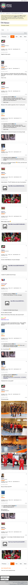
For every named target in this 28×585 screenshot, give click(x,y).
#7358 (26, 257)
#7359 (26, 291)
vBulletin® (22, 583)
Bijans (2, 65)
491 (12, 36)
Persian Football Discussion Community (17, 13)
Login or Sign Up (24, 0)
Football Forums (8, 13)
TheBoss (3, 44)
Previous (4, 36)
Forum (4, 13)
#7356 (26, 180)
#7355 (26, 155)
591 (17, 36)
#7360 (26, 341)
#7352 (26, 71)
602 (21, 36)
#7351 (26, 52)
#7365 (26, 535)
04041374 (3, 172)
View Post (16, 157)
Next (25, 36)
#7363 (26, 484)
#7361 (26, 372)
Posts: (9, 49)
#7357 (26, 219)
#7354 (26, 121)
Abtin (2, 148)
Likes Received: (15, 49)
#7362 (26, 397)
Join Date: (3, 49)
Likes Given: (3, 69)
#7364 (26, 503)
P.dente (2, 478)
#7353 (26, 94)
